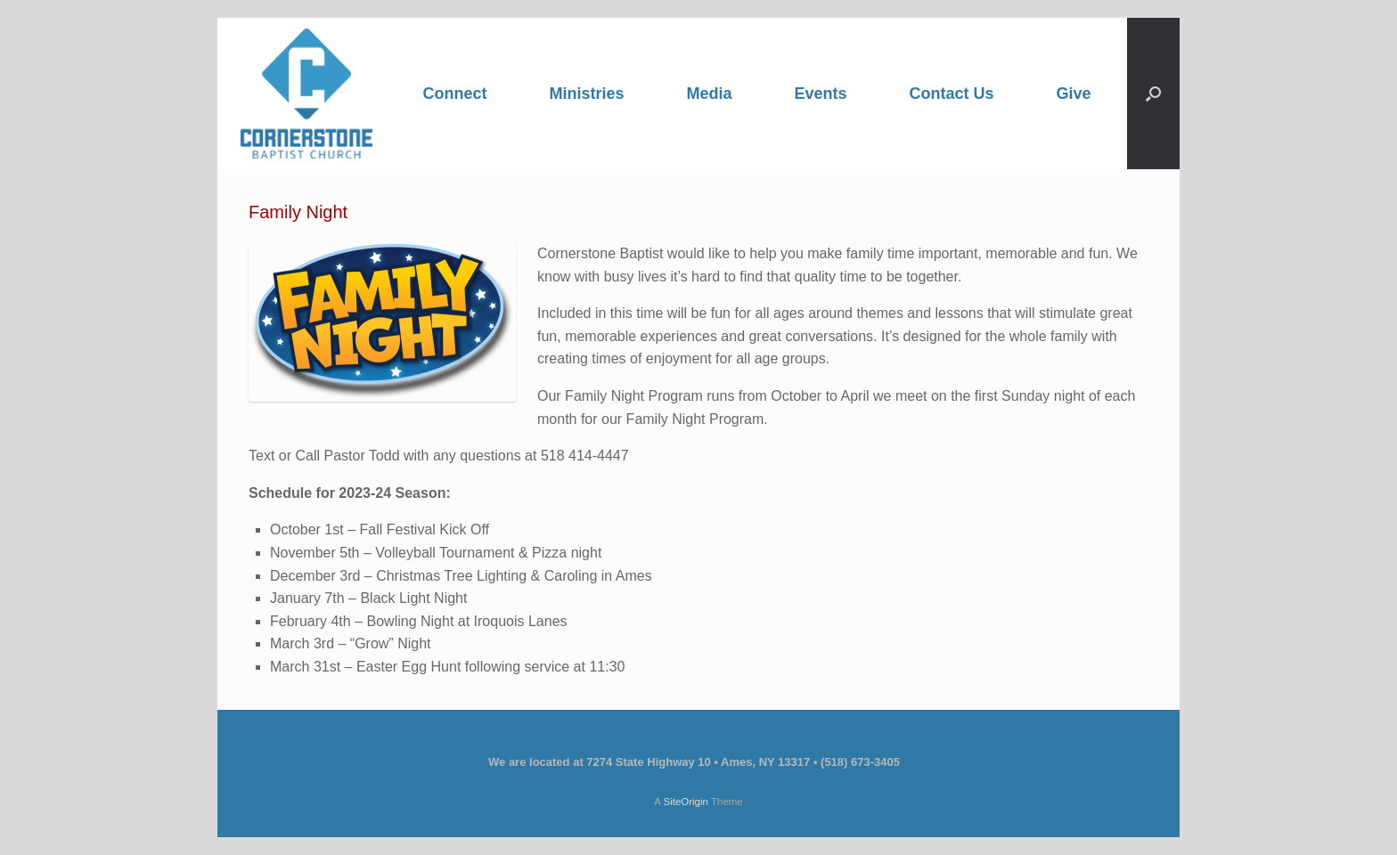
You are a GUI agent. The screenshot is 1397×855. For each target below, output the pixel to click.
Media (708, 93)
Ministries (586, 93)
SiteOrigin (685, 801)
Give (1074, 93)
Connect (454, 93)
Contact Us (952, 93)
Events (820, 93)
